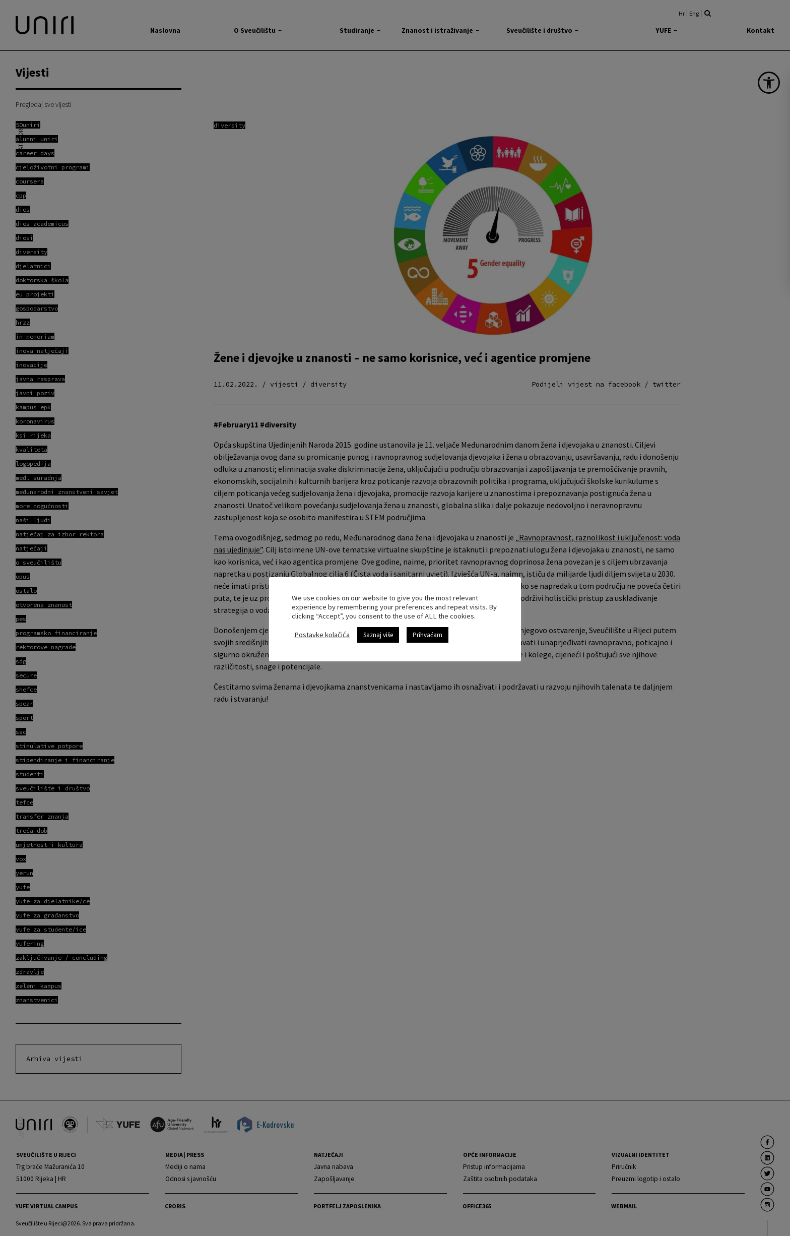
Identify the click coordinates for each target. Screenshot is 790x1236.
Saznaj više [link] (378, 635)
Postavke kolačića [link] (322, 634)
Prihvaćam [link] (427, 635)
